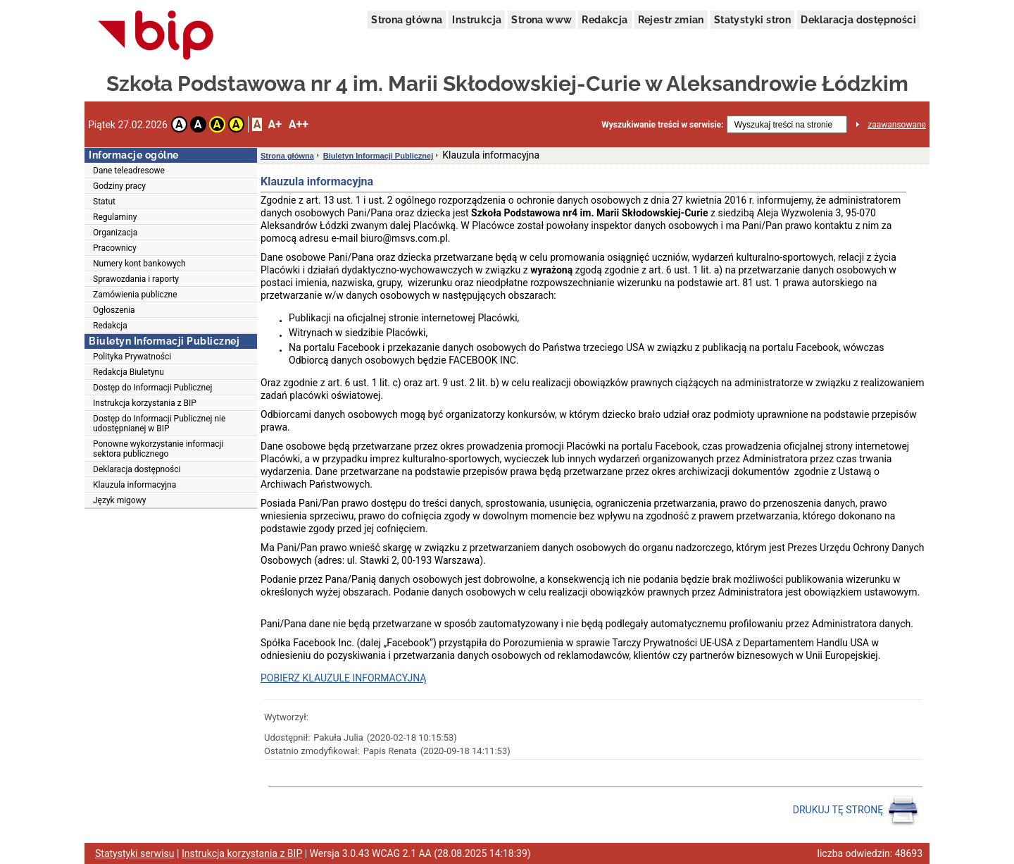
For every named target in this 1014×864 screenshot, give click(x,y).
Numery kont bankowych (139, 264)
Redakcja (604, 19)
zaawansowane (897, 125)
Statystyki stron (752, 19)
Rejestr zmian (671, 19)
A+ (274, 124)
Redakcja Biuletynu (128, 372)
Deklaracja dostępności (858, 19)
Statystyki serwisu (135, 853)
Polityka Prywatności (132, 357)
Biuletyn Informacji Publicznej (378, 156)
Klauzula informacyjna (134, 485)
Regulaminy (115, 217)
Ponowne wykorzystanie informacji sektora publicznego (158, 449)
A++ (298, 124)
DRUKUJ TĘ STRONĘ (856, 810)
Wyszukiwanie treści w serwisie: (662, 125)
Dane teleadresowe (129, 170)
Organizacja (115, 232)
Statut (104, 201)
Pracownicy (115, 248)
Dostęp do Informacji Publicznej (152, 388)
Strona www (541, 19)
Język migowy (119, 500)
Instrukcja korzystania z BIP (144, 403)
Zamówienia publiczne (135, 295)
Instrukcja (476, 19)
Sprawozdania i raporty (136, 279)
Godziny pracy (119, 186)
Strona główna (406, 19)
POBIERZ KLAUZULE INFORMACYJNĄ (343, 678)
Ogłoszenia (114, 310)
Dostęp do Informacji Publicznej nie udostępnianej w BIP (159, 423)
